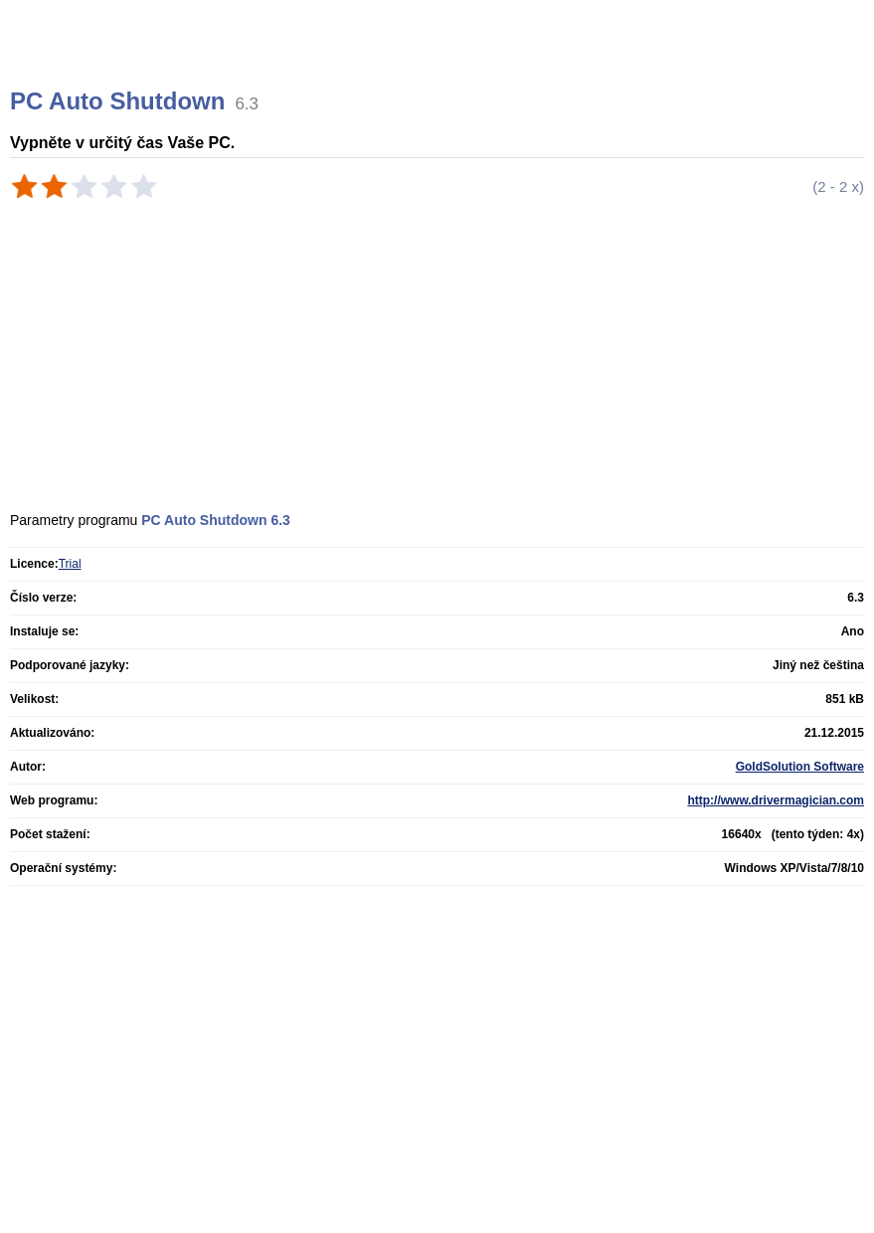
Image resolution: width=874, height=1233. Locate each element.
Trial (70, 564)
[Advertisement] (325, 259)
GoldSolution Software (800, 767)
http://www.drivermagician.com (775, 800)
